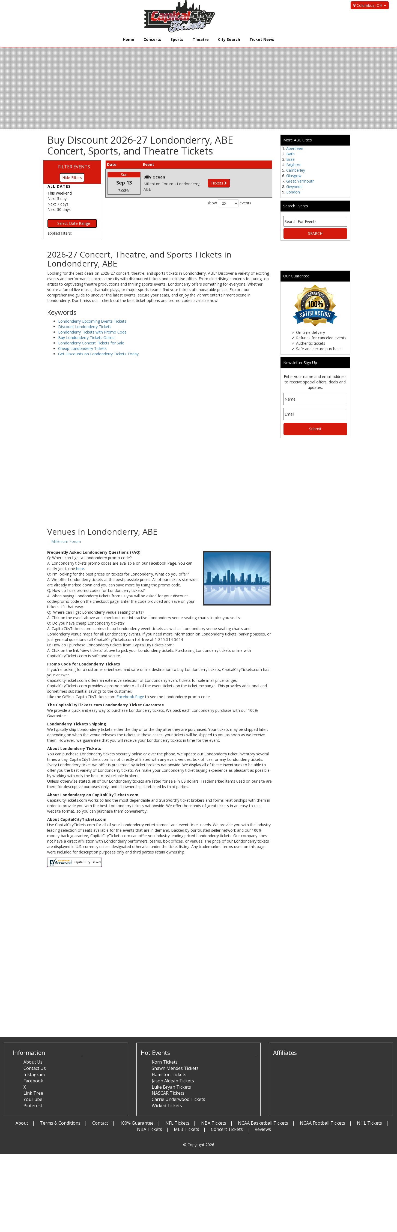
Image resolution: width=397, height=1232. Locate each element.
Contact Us (34, 1068)
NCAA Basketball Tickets (263, 1123)
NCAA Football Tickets (322, 1123)
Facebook (33, 1081)
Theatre (201, 39)
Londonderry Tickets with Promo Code (92, 332)
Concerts (152, 39)
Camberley (295, 170)
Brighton (294, 164)
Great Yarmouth (300, 181)
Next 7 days (57, 204)
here (80, 568)
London (293, 192)
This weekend (59, 193)
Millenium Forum (66, 541)
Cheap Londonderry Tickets (82, 348)
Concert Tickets (227, 1129)
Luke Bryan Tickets (171, 1087)
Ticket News (261, 39)
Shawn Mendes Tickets (175, 1068)
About (22, 1123)
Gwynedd (294, 186)
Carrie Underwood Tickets (178, 1099)
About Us (33, 1062)
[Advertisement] (159, 483)
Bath (290, 153)
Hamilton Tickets (169, 1074)
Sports (177, 39)
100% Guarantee (137, 1123)
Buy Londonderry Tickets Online (86, 337)
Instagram (34, 1074)
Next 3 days (57, 198)
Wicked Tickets (167, 1106)
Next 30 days (59, 209)
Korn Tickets (165, 1062)
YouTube (32, 1099)
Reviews (263, 1129)
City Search (229, 39)
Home (128, 39)
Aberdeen (294, 148)
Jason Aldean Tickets (173, 1081)
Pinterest (32, 1106)
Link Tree (33, 1093)
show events (229, 203)
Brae (290, 159)
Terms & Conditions (60, 1123)
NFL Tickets (177, 1123)
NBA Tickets (213, 1123)
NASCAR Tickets (168, 1093)
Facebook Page (130, 696)
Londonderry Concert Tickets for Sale (91, 343)
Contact (100, 1123)
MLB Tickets (186, 1129)
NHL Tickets (369, 1123)
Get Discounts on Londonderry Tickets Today (98, 353)
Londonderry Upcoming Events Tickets (92, 321)
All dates (59, 186)
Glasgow (294, 175)
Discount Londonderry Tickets (84, 326)
